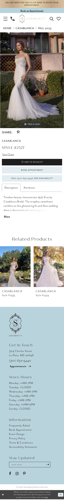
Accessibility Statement (23, 447)
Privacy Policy (17, 439)
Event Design (17, 434)
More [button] (7, 217)
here (46, 498)
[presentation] (15, 267)
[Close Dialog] (3, 495)
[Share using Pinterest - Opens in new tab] (18, 132)
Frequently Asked (19, 426)
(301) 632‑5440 (20, 361)
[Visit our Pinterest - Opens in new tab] (24, 474)
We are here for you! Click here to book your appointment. (32, 4)
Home (7, 28)
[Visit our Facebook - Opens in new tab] (10, 474)
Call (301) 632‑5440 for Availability (32, 179)
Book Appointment (32, 170)
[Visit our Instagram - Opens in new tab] (17, 474)
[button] (5, 18)
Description (11, 188)
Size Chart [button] (8, 154)
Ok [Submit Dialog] (61, 495)
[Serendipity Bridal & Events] (32, 19)
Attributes (29, 188)
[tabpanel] (32, 80)
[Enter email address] (30, 465)
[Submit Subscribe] (48, 465)
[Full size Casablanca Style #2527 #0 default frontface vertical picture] (32, 80)
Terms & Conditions (21, 443)
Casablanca (25, 28)
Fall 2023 (45, 28)
